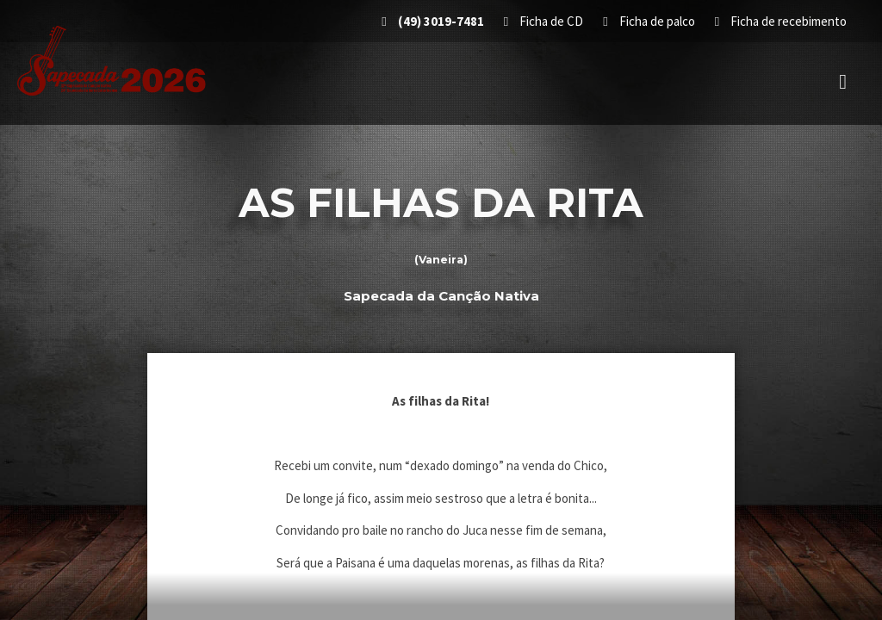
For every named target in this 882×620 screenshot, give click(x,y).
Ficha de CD (545, 21)
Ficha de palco (650, 21)
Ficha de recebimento (781, 21)
